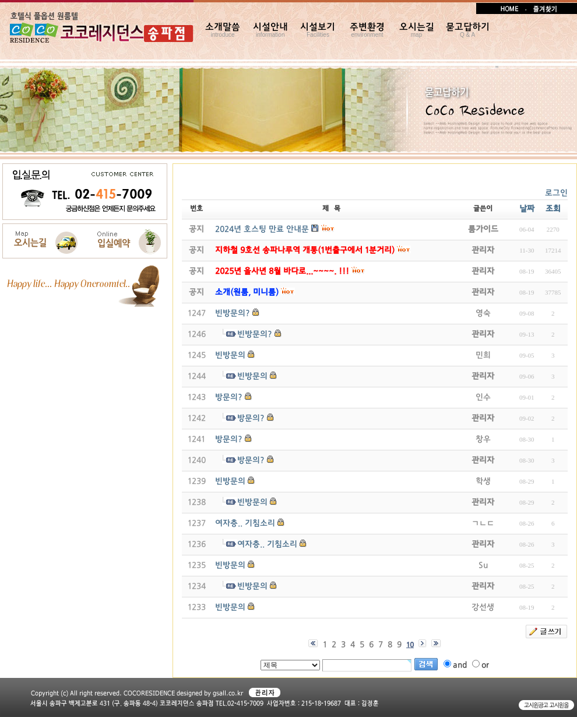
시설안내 (270, 30)
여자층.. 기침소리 (245, 523)
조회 (553, 209)
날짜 (526, 209)
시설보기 (317, 30)
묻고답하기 (468, 30)
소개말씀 (222, 30)
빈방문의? (232, 313)
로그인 (556, 193)
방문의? (228, 397)
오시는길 (416, 30)
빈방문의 (230, 355)
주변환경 (367, 30)
